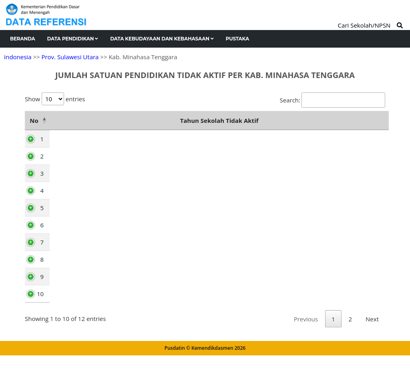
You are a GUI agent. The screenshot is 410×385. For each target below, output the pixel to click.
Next (372, 349)
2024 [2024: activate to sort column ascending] (244, 140)
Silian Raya (67, 279)
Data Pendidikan (72, 39)
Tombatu (64, 227)
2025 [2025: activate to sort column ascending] (284, 140)
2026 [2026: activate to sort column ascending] (323, 140)
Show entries (55, 98)
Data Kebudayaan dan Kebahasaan (162, 39)
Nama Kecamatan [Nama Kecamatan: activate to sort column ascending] (93, 130)
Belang (61, 192)
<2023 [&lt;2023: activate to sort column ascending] (169, 140)
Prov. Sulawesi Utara (69, 57)
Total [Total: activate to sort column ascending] (364, 140)
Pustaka (237, 39)
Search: (332, 100)
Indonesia (17, 57)
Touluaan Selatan (76, 261)
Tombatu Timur (73, 296)
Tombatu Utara (73, 313)
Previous (306, 349)
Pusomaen (67, 175)
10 (38, 313)
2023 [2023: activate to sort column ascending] (204, 140)
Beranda (22, 39)
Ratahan (63, 210)
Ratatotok (65, 158)
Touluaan (65, 244)
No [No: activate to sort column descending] (33, 130)
